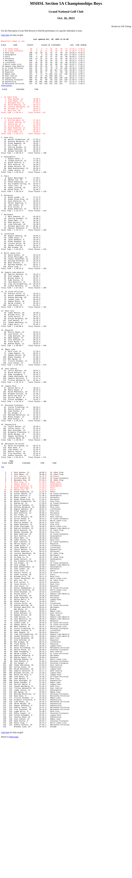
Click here (5, 35)
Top (2, 553)
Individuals (6, 95)
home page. (14, 875)
